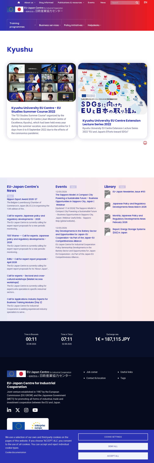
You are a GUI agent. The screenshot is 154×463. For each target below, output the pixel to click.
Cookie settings (113, 436)
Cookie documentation (15, 452)
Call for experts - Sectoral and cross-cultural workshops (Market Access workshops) (26, 279)
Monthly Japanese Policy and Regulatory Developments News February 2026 (129, 219)
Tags (123, 375)
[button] (143, 2)
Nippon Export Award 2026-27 (22, 199)
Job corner (92, 369)
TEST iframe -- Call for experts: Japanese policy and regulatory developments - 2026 (28, 239)
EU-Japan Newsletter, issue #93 (129, 192)
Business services (49, 25)
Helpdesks (93, 25)
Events (91, 2)
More (10, 196)
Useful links (127, 369)
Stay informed (46, 2)
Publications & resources (70, 2)
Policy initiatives (73, 25)
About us (28, 2)
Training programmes (17, 25)
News (103, 2)
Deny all (113, 446)
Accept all (113, 455)
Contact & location (96, 375)
